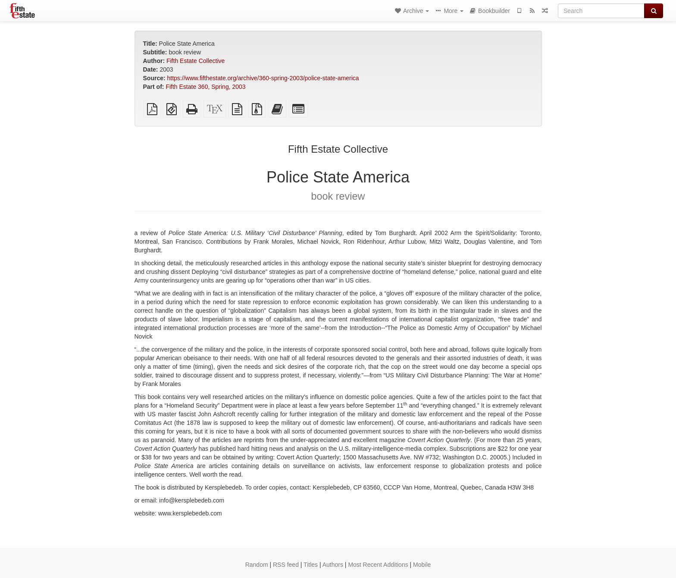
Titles (311, 564)
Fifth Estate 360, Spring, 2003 (205, 86)
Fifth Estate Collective (195, 60)
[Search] (601, 10)
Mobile (422, 564)
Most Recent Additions (378, 564)
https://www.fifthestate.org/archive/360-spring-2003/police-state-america (263, 78)
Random (256, 564)
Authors (332, 564)
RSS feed (286, 564)
